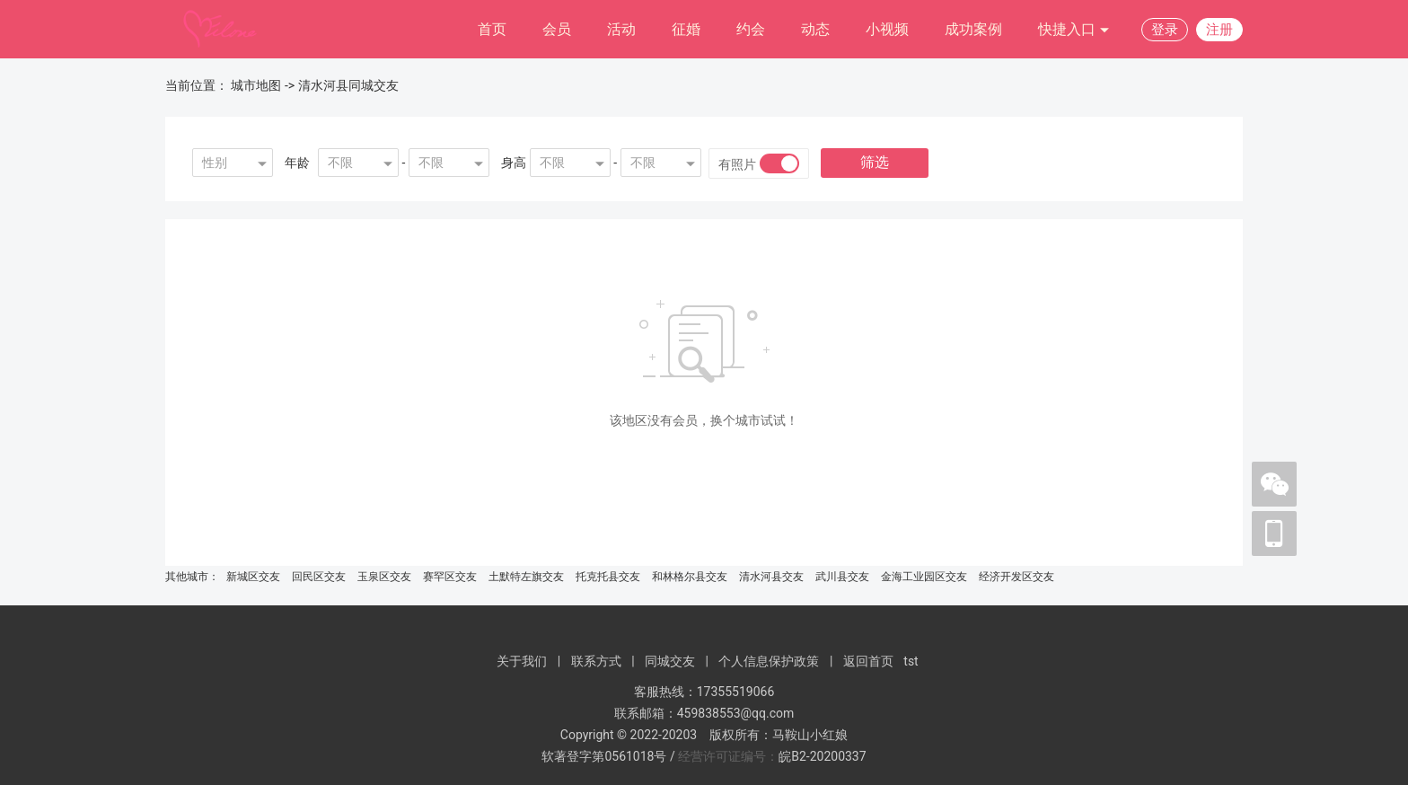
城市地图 (256, 85)
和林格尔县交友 (689, 576)
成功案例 (973, 29)
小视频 (887, 29)
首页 (492, 29)
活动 (621, 29)
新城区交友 (253, 576)
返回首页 (868, 661)
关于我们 (522, 661)
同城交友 (670, 661)
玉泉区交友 (384, 576)
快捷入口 (1074, 30)
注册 (1219, 30)
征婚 (686, 29)
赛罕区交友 (450, 576)
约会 (750, 29)
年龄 (297, 162)
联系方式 (596, 661)
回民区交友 (319, 576)
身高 (513, 162)
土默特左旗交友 (526, 576)
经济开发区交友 (1016, 576)
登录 (1164, 30)
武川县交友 (842, 576)
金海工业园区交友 (924, 576)
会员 (556, 29)
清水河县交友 (771, 576)
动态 (815, 29)
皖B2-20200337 (822, 756)
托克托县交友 (608, 576)
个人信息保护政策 (768, 661)
